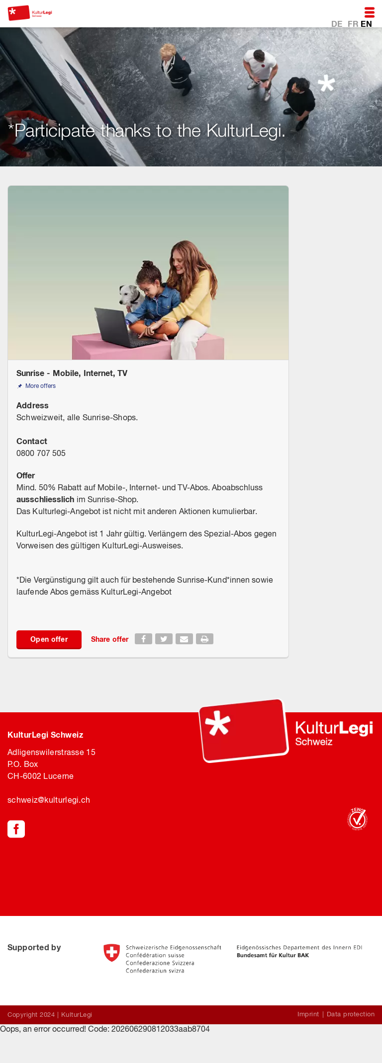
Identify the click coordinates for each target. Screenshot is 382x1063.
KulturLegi (77, 1014)
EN (366, 23)
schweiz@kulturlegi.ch (48, 799)
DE (338, 23)
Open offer (49, 639)
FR (354, 23)
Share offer (109, 639)
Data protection (351, 1014)
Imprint (308, 1014)
